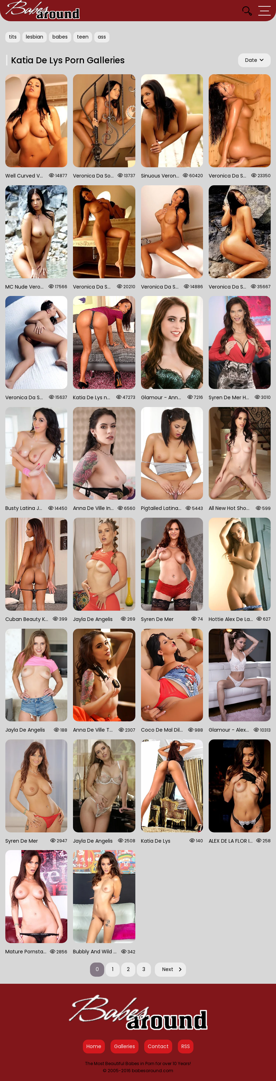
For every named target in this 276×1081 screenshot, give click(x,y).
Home (93, 1046)
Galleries (124, 1046)
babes (60, 36)
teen (83, 36)
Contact (158, 1046)
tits (13, 36)
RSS (185, 1046)
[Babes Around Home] (42, 10)
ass (102, 36)
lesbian (34, 36)
